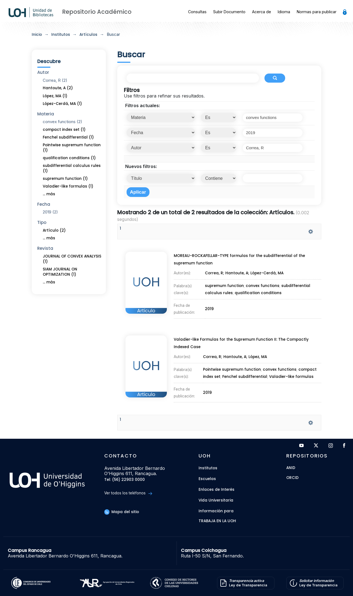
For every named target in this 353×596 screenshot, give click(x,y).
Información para (216, 511)
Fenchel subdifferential (244, 372)
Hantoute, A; (238, 280)
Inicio (37, 34)
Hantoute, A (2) (58, 88)
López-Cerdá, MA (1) (62, 103)
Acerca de (261, 11)
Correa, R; (214, 280)
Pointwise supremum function (232, 369)
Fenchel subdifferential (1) (68, 137)
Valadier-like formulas (290, 372)
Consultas (197, 11)
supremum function (224, 286)
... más (49, 194)
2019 (209, 295)
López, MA (258, 363)
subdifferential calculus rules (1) (72, 168)
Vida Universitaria (216, 500)
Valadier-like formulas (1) (68, 186)
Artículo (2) (54, 230)
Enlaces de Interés (216, 489)
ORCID (292, 478)
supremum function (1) (65, 178)
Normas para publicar (316, 11)
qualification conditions (257, 289)
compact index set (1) (64, 129)
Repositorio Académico (97, 12)
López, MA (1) (55, 96)
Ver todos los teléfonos (128, 493)
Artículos (88, 34)
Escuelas (207, 478)
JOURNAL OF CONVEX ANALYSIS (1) (72, 259)
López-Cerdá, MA (268, 280)
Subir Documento (229, 11)
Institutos (60, 34)
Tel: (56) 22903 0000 (124, 480)
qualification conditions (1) (69, 158)
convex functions (262, 286)
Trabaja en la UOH (217, 521)
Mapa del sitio (121, 511)
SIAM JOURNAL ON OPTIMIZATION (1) (60, 272)
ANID (290, 468)
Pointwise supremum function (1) (72, 147)
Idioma (284, 11)
